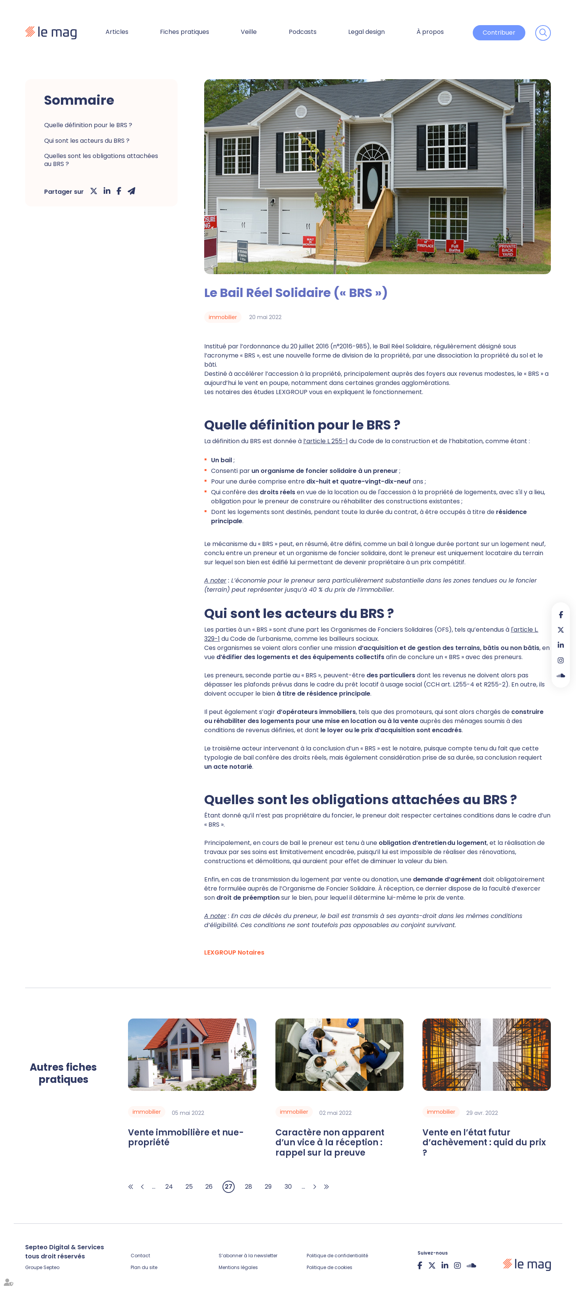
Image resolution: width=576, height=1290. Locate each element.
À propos (430, 31)
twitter (561, 630)
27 (228, 1186)
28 (248, 1186)
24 (169, 1186)
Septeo (51, 1267)
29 (268, 1186)
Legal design (366, 31)
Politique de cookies (329, 1267)
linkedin (561, 645)
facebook (561, 614)
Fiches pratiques (184, 31)
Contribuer (499, 32)
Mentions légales (238, 1267)
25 (189, 1186)
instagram (561, 660)
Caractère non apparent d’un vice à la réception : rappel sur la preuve (329, 1143)
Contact (140, 1255)
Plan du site (144, 1267)
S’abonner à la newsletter (248, 1255)
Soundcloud (561, 675)
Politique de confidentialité (337, 1255)
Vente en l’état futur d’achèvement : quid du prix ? (484, 1143)
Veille (249, 31)
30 (288, 1186)
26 (209, 1186)
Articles (117, 31)
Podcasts (303, 31)
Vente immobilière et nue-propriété (186, 1138)
